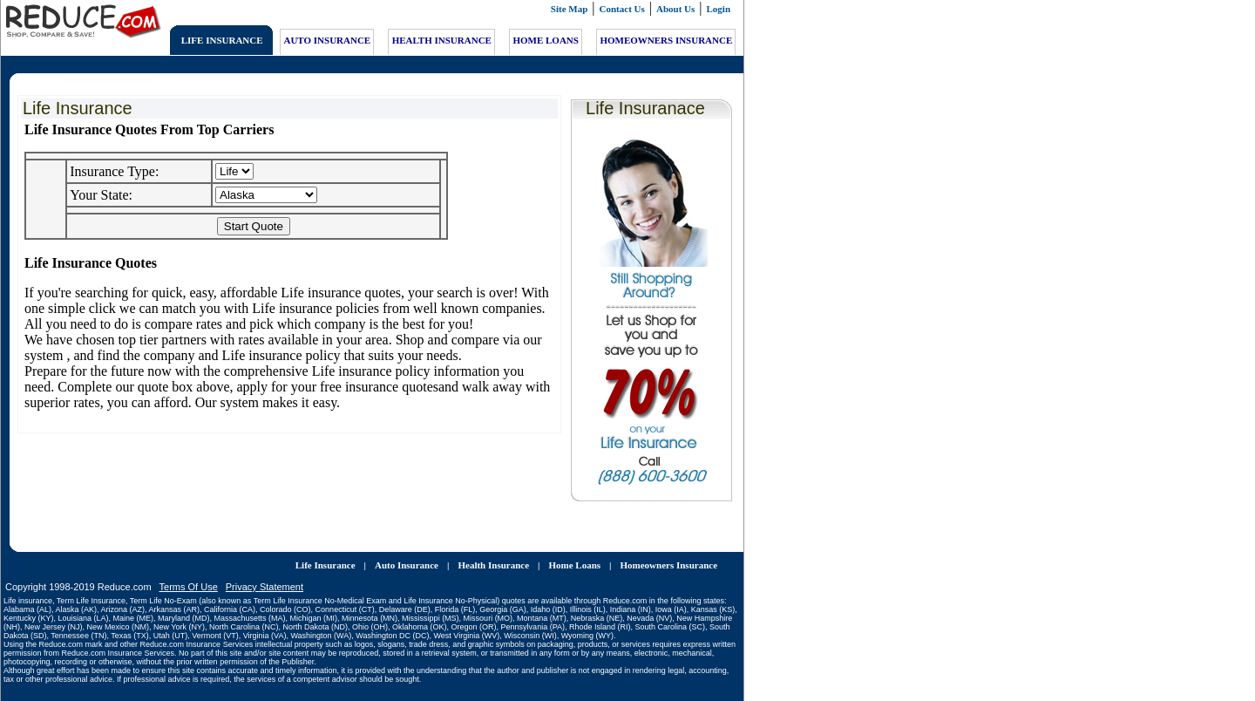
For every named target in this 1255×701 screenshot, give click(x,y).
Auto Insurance (406, 551)
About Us (675, 8)
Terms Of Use (188, 573)
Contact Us (622, 8)
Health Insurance (493, 551)
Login (719, 8)
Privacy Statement (264, 573)
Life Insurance (325, 551)
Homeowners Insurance (669, 551)
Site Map (569, 8)
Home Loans (574, 551)
